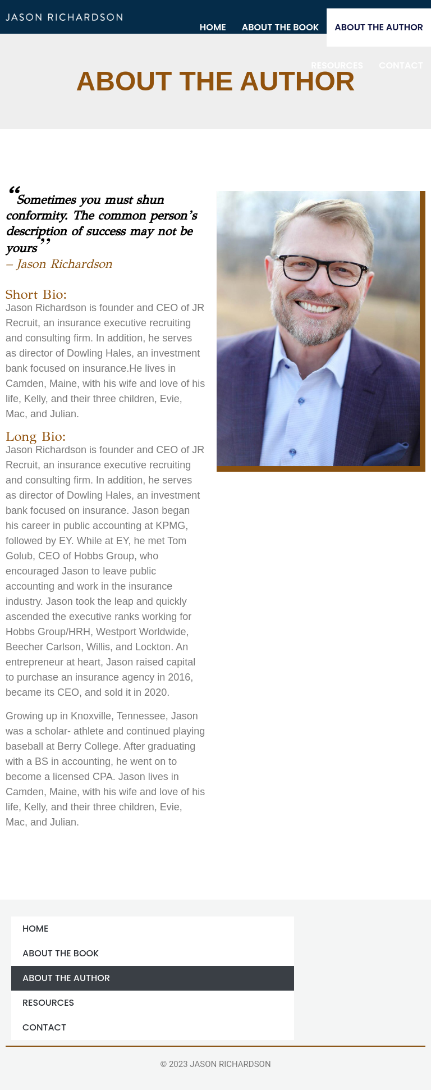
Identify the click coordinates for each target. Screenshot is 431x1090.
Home (213, 27)
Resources (337, 65)
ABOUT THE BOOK (280, 27)
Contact (401, 65)
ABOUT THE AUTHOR (378, 27)
